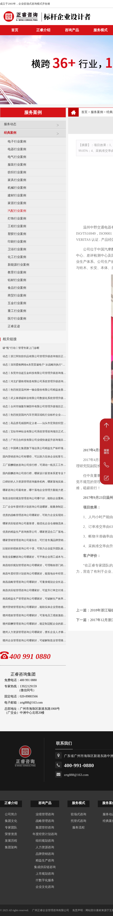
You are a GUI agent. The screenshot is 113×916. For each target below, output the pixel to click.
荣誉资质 (11, 834)
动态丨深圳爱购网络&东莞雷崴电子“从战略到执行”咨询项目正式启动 (34, 364)
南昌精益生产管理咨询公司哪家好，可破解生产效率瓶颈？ (34, 598)
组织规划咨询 (45, 840)
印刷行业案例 (17, 241)
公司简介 (11, 814)
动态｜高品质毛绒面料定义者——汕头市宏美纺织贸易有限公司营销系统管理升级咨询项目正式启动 (34, 423)
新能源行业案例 (18, 264)
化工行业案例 (17, 257)
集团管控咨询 (45, 827)
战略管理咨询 (45, 821)
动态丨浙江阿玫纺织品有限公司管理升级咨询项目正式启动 (34, 356)
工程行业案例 (17, 226)
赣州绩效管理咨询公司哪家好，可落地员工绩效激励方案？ (34, 615)
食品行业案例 (17, 287)
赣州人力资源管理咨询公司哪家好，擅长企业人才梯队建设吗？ (34, 632)
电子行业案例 (17, 141)
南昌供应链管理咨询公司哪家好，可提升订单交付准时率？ (34, 590)
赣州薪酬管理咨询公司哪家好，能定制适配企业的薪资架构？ (34, 623)
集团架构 (11, 847)
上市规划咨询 (45, 873)
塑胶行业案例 (17, 234)
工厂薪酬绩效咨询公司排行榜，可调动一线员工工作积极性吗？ (34, 464)
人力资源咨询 (45, 847)
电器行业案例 (17, 149)
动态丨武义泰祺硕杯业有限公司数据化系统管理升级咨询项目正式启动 (34, 398)
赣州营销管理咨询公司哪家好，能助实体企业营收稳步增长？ (34, 607)
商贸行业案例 (17, 295)
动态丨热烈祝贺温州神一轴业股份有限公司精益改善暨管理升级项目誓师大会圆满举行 (34, 389)
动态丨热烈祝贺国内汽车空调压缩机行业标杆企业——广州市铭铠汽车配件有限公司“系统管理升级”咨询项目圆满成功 (34, 414)
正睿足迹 (14, 326)
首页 (84, 112)
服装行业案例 (17, 164)
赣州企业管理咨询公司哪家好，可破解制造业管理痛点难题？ (34, 640)
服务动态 (34, 125)
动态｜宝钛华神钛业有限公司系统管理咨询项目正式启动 (34, 431)
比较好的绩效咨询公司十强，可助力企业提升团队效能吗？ (34, 548)
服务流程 (78, 827)
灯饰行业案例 (17, 218)
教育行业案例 (17, 272)
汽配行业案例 (17, 210)
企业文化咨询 (45, 887)
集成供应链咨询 (45, 867)
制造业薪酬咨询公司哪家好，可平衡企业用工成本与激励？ (34, 556)
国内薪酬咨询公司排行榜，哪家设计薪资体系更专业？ (34, 473)
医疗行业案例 (17, 318)
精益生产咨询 (45, 860)
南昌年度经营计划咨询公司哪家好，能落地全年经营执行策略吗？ (34, 573)
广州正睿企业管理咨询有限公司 (50, 910)
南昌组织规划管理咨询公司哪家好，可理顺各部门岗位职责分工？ (34, 565)
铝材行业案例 (17, 280)
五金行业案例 (17, 303)
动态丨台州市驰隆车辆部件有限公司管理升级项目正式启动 (34, 406)
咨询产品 (72, 30)
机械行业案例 (17, 187)
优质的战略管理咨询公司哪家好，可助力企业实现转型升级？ (34, 515)
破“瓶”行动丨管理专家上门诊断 (21, 347)
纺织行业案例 (17, 172)
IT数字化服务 (45, 880)
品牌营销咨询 (45, 854)
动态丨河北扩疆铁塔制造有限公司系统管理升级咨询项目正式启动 (34, 381)
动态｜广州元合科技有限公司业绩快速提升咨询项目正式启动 (34, 439)
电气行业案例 (17, 157)
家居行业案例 (17, 203)
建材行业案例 (17, 195)
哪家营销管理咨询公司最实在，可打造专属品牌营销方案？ (34, 540)
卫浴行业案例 (17, 249)
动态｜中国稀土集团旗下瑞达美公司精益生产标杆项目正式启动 (34, 448)
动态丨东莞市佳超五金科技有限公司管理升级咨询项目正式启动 (34, 373)
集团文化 (11, 821)
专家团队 (11, 827)
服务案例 (97, 112)
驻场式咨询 (78, 814)
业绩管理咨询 (45, 814)
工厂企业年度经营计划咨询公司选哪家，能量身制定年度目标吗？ (34, 506)
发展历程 (11, 840)
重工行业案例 (17, 311)
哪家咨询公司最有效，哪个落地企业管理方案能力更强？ (34, 490)
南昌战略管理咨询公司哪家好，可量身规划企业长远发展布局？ (34, 581)
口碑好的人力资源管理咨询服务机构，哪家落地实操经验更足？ (34, 481)
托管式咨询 (78, 821)
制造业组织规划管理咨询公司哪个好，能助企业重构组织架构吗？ (34, 498)
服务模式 (78, 803)
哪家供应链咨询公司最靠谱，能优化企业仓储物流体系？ (34, 523)
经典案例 (34, 134)
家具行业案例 (17, 180)
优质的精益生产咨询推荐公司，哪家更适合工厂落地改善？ (34, 531)
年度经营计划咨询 (45, 834)
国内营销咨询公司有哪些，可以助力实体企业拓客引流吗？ (34, 456)
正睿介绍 (11, 803)
